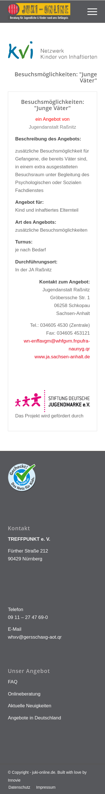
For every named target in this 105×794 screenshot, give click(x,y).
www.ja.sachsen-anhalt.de (62, 356)
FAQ (12, 682)
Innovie (14, 780)
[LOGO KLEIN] (43, 11)
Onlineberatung (24, 694)
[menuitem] (89, 11)
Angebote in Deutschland (34, 718)
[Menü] (89, 11)
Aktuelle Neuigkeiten (29, 705)
